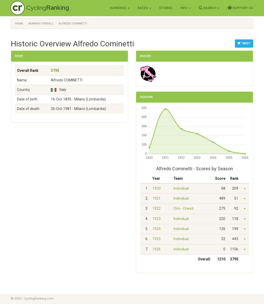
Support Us (240, 8)
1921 (156, 198)
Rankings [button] (120, 8)
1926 (156, 249)
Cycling (47, 8)
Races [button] (144, 8)
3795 (55, 71)
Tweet (244, 43)
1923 (156, 219)
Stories (165, 8)
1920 (156, 188)
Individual (181, 188)
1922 (156, 208)
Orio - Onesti (184, 208)
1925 (156, 239)
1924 (156, 229)
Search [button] (209, 8)
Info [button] (185, 8)
